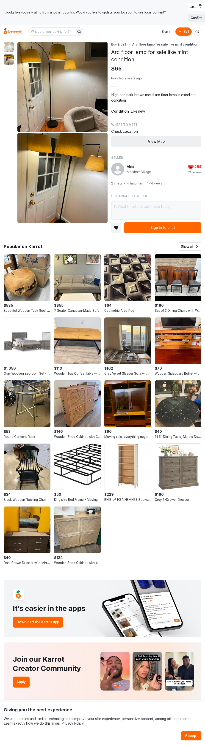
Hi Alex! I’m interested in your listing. (156, 210)
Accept (191, 736)
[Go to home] (13, 31)
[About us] (197, 31)
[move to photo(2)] (9, 59)
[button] (189, 246)
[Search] (79, 31)
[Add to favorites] (116, 228)
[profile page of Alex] (117, 169)
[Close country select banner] (200, 5)
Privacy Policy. (72, 723)
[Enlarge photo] (62, 87)
